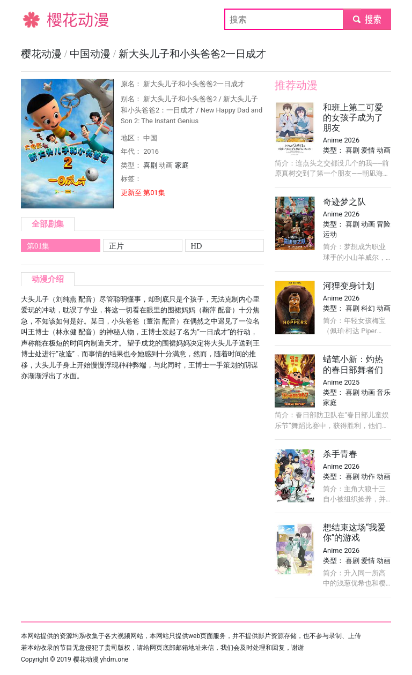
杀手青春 (340, 454)
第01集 (38, 246)
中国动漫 (91, 53)
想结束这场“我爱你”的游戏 (354, 532)
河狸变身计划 (348, 286)
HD (196, 246)
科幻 (368, 308)
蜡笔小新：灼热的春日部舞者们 (353, 364)
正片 (116, 246)
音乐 (384, 392)
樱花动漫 (38, 19)
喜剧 (150, 165)
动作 (368, 476)
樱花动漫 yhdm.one (101, 659)
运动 (330, 234)
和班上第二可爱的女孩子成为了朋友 (353, 117)
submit (367, 19)
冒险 (384, 224)
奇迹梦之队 (344, 202)
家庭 (182, 165)
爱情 (368, 150)
